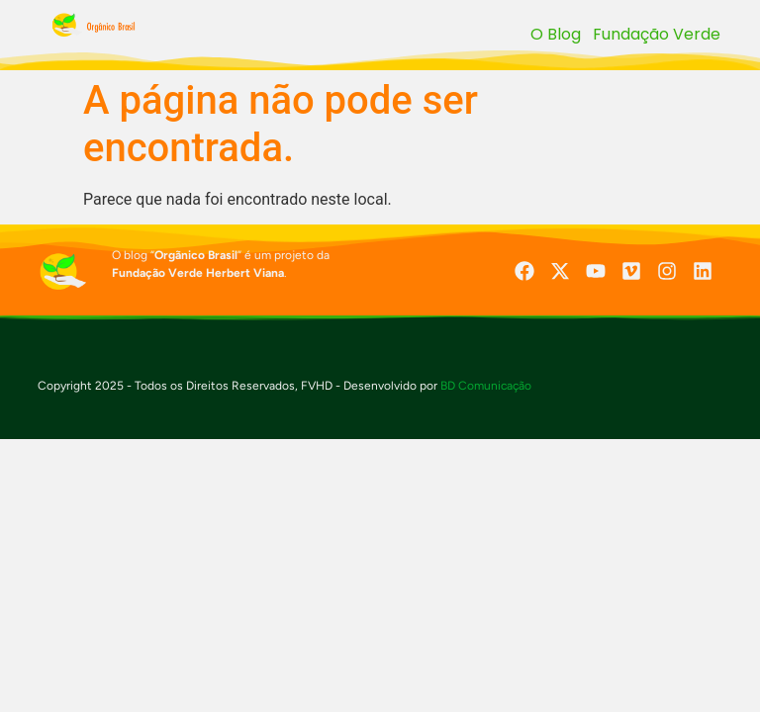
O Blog (555, 34)
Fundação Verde (656, 34)
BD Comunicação (484, 386)
